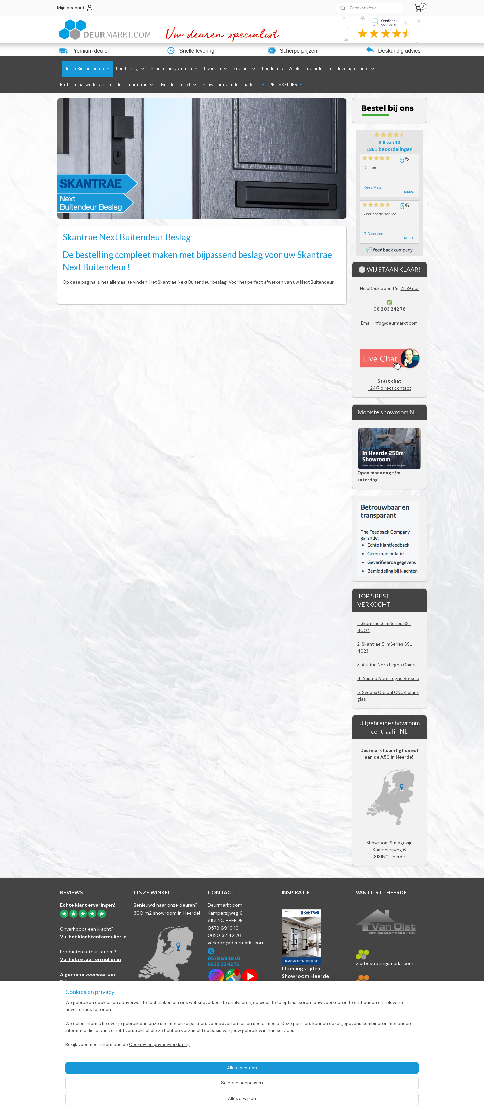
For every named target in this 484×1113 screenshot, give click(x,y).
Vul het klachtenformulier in (93, 937)
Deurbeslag (130, 68)
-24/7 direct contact (389, 384)
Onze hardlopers (355, 68)
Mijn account (75, 8)
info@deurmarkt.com (396, 323)
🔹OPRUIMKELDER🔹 (282, 84)
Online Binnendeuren (87, 68)
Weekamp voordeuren (309, 68)
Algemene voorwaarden (88, 974)
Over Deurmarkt (178, 84)
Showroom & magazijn (389, 843)
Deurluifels (272, 68)
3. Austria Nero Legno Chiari (386, 665)
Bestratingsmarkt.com (380, 989)
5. (359, 692)
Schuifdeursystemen (175, 68)
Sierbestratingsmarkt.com (384, 963)
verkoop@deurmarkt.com (236, 943)
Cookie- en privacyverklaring (151, 1101)
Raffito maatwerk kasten (85, 84)
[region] (197, 1081)
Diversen (216, 68)
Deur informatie (135, 84)
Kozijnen (244, 68)
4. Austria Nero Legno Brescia (388, 678)
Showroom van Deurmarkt (228, 84)
